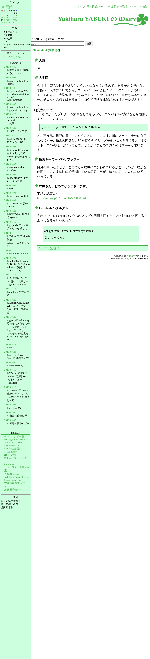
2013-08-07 (10, 404)
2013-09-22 (10, 344)
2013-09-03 (10, 362)
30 (14, 22)
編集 (144, 6)
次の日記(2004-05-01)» (129, 6)
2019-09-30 (10, 66)
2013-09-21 (10, 352)
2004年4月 (9, 7)
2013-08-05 (10, 420)
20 (7, 20)
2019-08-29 (10, 114)
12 (4, 18)
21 (9, 20)
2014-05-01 (10, 185)
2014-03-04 (10, 193)
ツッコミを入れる (49, 248)
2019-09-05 (10, 104)
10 (16, 15)
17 (16, 18)
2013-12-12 (10, 274)
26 (4, 22)
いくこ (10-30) (13, 57)
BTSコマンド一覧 (14, 436)
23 (14, 20)
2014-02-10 (10, 250)
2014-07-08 (10, 146)
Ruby (126, 258)
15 (11, 18)
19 (4, 20)
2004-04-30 (39, 50)
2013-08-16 (10, 387)
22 (11, 20)
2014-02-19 (10, 222)
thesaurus (9, 464)
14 (9, 18)
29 (11, 22)
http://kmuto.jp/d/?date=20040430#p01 (61, 198)
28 (9, 22)
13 (7, 18)
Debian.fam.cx (11, 445)
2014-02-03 (10, 258)
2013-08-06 (10, 412)
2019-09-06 (10, 88)
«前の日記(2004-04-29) (98, 6)
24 (16, 20)
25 (2, 22)
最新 (113, 6)
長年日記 (54, 50)
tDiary (132, 255)
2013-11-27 (10, 288)
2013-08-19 (10, 369)
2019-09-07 (10, 77)
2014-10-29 (10, 135)
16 (14, 18)
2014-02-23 (10, 210)
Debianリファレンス (15, 458)
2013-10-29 (10, 299)
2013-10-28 (10, 316)
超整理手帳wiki (12, 489)
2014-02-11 (10, 233)
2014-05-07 (10, 164)
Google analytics (12, 480)
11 (2, 18)
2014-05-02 (10, 174)
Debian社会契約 (13, 448)
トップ (81, 6)
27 (7, 22)
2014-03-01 (10, 200)
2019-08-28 (10, 128)
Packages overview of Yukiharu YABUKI (15, 441)
